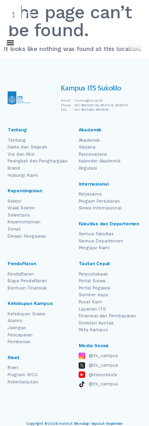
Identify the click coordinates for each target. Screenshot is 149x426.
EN (96, 43)
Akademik (89, 140)
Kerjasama (90, 194)
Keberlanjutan (23, 382)
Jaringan (17, 327)
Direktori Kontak (96, 323)
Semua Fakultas (96, 233)
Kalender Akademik (99, 161)
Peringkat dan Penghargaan (38, 161)
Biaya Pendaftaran (27, 280)
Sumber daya (93, 294)
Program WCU (23, 374)
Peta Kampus (93, 329)
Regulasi (88, 168)
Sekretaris (19, 215)
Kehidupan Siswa (26, 314)
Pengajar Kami (94, 247)
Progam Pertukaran (99, 201)
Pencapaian (20, 335)
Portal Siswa (92, 280)
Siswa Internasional (100, 208)
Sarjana (87, 147)
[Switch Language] (107, 43)
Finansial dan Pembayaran (107, 316)
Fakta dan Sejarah (27, 147)
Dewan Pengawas (27, 236)
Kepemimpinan (24, 222)
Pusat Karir (90, 302)
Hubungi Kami (23, 175)
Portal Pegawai (95, 288)
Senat (14, 229)
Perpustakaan (93, 274)
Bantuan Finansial (27, 288)
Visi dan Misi (21, 154)
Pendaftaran (21, 274)
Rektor (14, 201)
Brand (14, 168)
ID (118, 43)
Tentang (17, 140)
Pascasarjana (93, 154)
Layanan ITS (92, 309)
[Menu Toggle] (10, 43)
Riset (13, 367)
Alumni (15, 320)
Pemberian (19, 341)
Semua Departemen (101, 241)
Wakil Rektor (21, 208)
